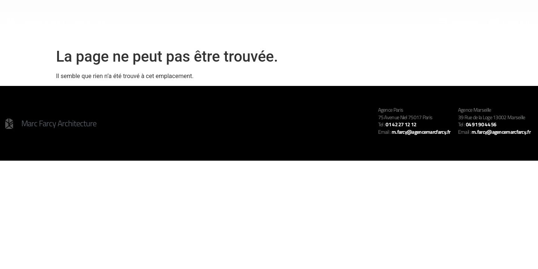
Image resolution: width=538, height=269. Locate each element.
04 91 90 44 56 (481, 124)
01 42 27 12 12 (401, 124)
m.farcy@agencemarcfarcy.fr (501, 132)
